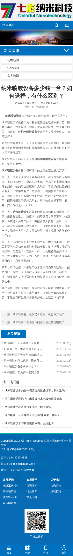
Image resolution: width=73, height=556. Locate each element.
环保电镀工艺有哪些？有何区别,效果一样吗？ (24, 343)
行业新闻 (13, 68)
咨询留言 (55, 485)
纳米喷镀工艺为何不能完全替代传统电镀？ (38, 322)
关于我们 (55, 479)
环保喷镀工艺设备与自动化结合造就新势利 (24, 354)
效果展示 (8, 479)
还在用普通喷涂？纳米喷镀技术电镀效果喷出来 (33, 398)
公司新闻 (13, 60)
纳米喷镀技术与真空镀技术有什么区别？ (29, 423)
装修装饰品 (9, 491)
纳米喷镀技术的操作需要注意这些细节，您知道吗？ (36, 390)
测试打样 (55, 491)
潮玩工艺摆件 (11, 485)
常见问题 (13, 75)
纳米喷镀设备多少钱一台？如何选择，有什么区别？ (24, 366)
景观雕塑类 (9, 503)
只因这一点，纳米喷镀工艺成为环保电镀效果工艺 (24, 348)
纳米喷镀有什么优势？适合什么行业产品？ (38, 314)
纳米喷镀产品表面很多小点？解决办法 (28, 406)
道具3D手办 (10, 497)
